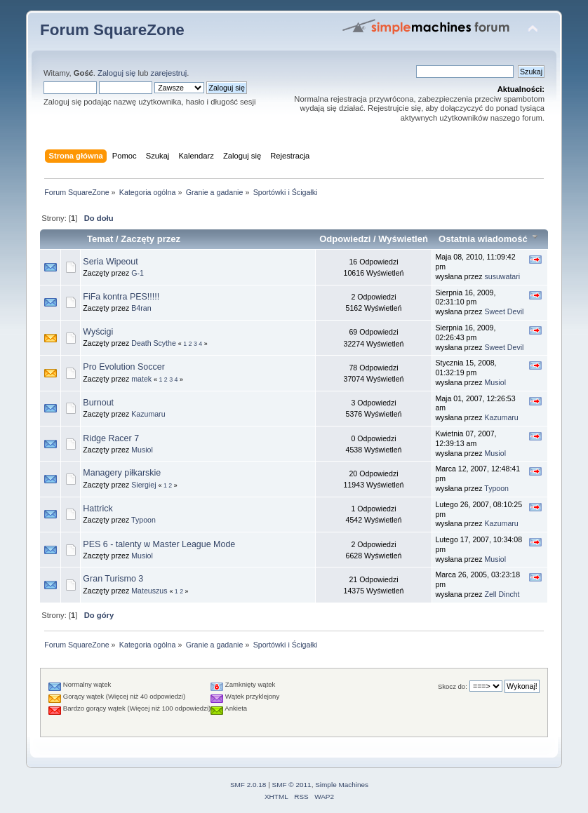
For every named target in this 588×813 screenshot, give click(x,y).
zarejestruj (169, 73)
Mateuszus (149, 590)
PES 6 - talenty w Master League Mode (159, 544)
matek (141, 379)
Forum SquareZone (112, 30)
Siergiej (143, 485)
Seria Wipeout (110, 262)
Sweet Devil (503, 311)
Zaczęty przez (150, 239)
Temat (100, 239)
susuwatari (502, 276)
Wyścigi (98, 332)
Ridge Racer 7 (111, 438)
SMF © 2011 (292, 784)
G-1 (137, 273)
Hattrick (97, 508)
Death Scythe (153, 343)
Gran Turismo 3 (113, 579)
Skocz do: (452, 686)
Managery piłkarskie (122, 473)
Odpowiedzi (344, 239)
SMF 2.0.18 (248, 784)
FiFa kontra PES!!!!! (121, 297)
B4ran (141, 308)
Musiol (495, 382)
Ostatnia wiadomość (490, 239)
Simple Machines (341, 784)
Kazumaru (148, 414)
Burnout (98, 403)
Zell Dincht (501, 594)
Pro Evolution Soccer (123, 367)
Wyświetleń (403, 239)
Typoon (496, 488)
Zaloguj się (116, 73)
